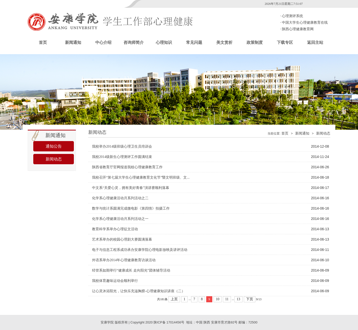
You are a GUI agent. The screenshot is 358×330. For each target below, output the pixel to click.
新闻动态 (54, 159)
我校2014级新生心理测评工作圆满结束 (122, 157)
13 (238, 299)
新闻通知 (73, 42)
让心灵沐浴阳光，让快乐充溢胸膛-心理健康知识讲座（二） (138, 291)
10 (217, 299)
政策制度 (255, 42)
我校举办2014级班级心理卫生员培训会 (122, 146)
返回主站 (315, 42)
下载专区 (285, 42)
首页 (43, 42)
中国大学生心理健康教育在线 (304, 22)
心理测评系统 (291, 16)
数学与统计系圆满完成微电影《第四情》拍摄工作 (131, 208)
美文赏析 (224, 42)
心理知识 (164, 42)
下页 (249, 299)
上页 (174, 299)
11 (226, 299)
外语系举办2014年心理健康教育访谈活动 (124, 260)
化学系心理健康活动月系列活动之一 (120, 219)
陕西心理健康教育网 (297, 29)
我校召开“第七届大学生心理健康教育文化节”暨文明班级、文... (141, 177)
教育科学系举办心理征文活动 (115, 229)
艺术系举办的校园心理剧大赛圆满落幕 (122, 239)
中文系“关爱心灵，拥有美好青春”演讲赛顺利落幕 (130, 188)
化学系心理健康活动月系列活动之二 (120, 198)
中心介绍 (103, 42)
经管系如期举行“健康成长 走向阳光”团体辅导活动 (131, 270)
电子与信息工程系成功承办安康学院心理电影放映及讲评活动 (139, 250)
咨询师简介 (134, 42)
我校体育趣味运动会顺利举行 (115, 281)
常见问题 (194, 42)
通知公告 (54, 146)
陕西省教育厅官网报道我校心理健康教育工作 (127, 167)
